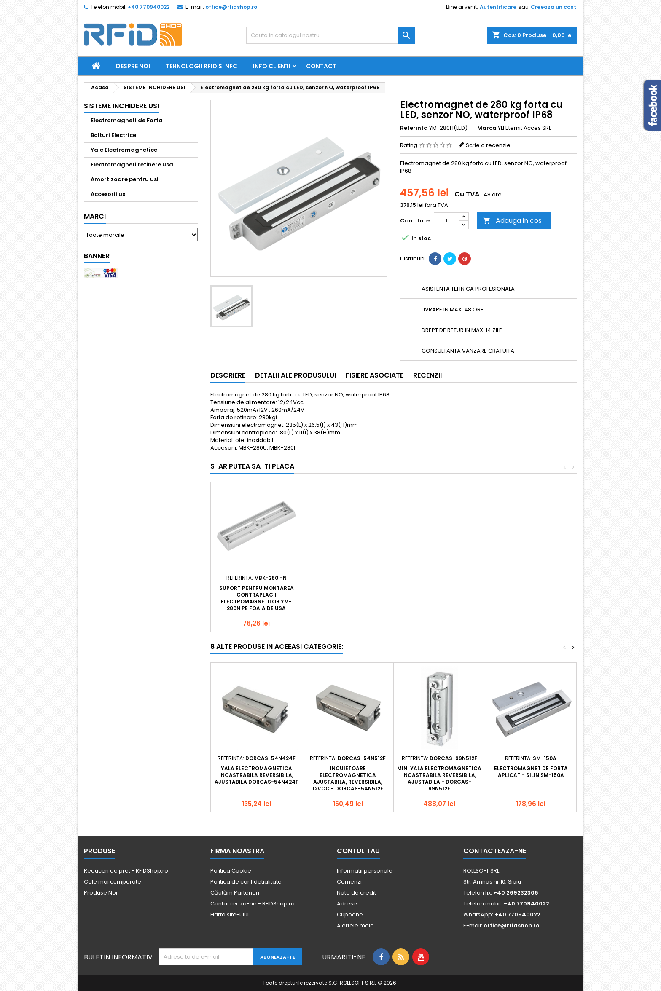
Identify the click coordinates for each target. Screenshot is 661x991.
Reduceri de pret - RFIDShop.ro (126, 871)
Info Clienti (271, 66)
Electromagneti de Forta (127, 120)
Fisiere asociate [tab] (374, 375)
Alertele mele (355, 925)
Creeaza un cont (553, 7)
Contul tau (358, 851)
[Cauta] (330, 35)
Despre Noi (133, 66)
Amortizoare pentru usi (125, 179)
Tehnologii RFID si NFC (201, 66)
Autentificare (498, 7)
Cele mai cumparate (112, 882)
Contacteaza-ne (494, 851)
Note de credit (356, 893)
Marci (95, 216)
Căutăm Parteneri (234, 893)
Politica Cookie (230, 871)
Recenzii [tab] (427, 375)
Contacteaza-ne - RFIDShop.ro (252, 904)
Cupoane (350, 915)
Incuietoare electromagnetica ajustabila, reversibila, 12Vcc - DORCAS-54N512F (347, 778)
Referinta (414, 128)
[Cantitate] (446, 220)
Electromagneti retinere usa (132, 165)
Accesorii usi (109, 194)
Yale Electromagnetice (124, 150)
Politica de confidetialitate (246, 882)
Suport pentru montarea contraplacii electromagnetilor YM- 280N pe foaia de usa (256, 598)
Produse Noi (100, 893)
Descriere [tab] (227, 375)
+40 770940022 (148, 7)
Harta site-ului (229, 915)
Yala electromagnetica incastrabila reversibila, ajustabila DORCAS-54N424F (256, 775)
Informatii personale (364, 871)
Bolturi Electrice (113, 135)
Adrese (347, 904)
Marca (487, 128)
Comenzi (349, 882)
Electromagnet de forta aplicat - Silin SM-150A (531, 772)
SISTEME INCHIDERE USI (121, 106)
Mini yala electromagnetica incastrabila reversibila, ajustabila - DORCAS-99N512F (439, 778)
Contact (321, 66)
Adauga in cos (512, 220)
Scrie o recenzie (488, 145)
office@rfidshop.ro (231, 7)
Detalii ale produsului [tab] (295, 375)
